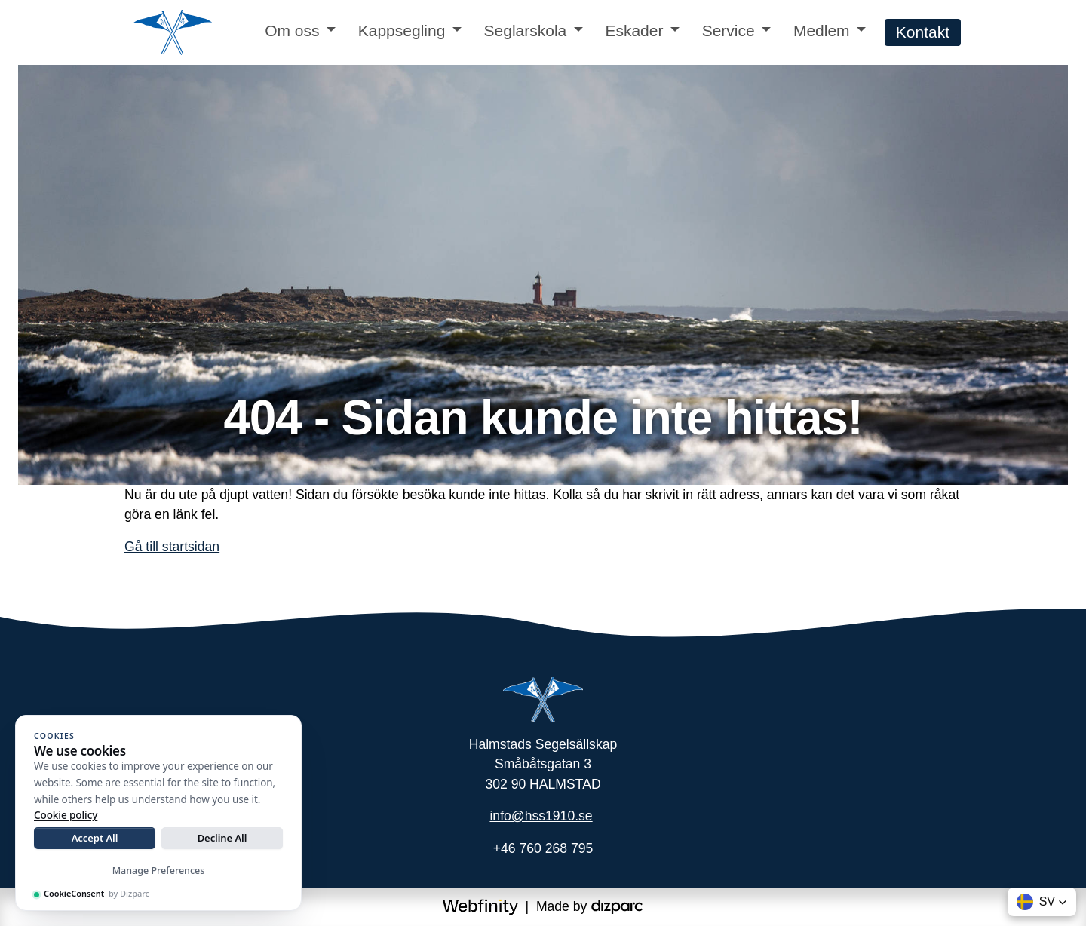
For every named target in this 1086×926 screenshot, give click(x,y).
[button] (1042, 902)
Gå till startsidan (171, 546)
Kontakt (922, 32)
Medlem (821, 30)
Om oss (292, 30)
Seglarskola (525, 30)
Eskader (634, 30)
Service (728, 30)
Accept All (95, 838)
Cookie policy (65, 815)
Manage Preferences (158, 870)
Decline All (222, 838)
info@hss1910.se (540, 815)
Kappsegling (402, 30)
